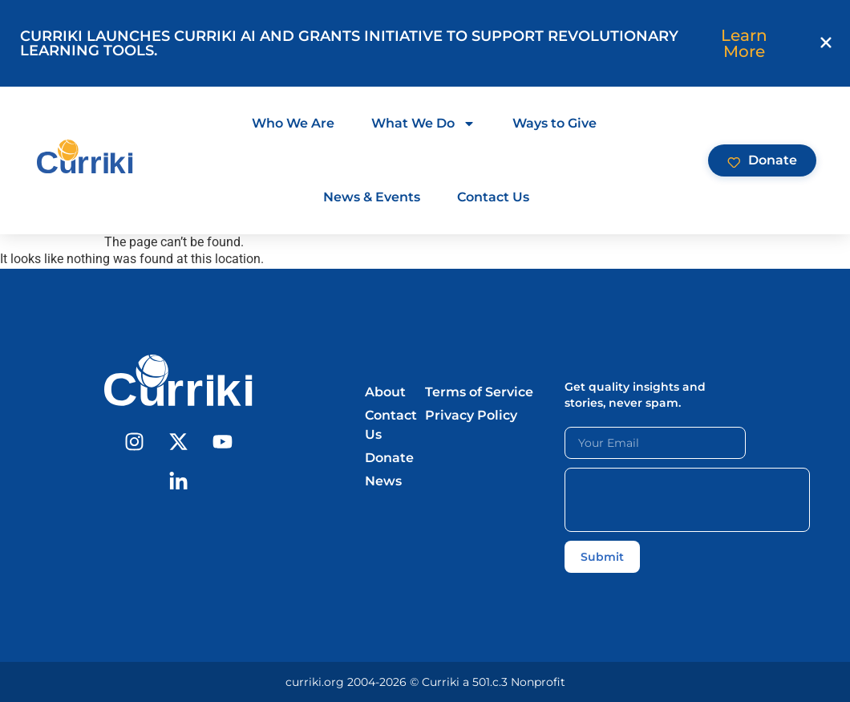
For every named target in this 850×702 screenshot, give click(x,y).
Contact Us (493, 197)
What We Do (423, 123)
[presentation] (687, 500)
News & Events (371, 197)
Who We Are (293, 123)
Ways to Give (554, 123)
